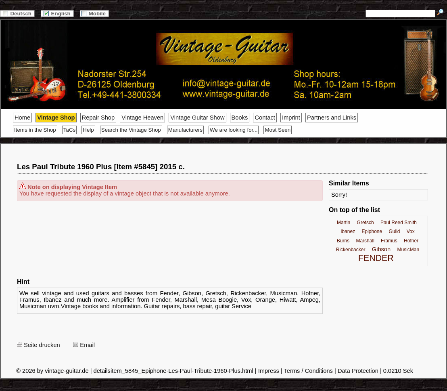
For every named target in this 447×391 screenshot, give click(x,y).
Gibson (381, 249)
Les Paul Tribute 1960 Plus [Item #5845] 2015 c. (101, 166)
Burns (343, 241)
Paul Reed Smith (398, 222)
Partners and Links (331, 117)
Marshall (365, 241)
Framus (389, 241)
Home (22, 117)
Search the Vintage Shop (131, 130)
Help (88, 130)
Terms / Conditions (308, 371)
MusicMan (408, 249)
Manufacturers (185, 130)
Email (84, 345)
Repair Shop (98, 117)
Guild (394, 231)
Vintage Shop (56, 117)
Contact (265, 117)
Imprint (291, 117)
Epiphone (371, 231)
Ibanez (347, 231)
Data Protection (358, 371)
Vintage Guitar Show (197, 117)
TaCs (69, 130)
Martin (343, 222)
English (57, 14)
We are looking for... (233, 130)
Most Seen (277, 130)
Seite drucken (38, 345)
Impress (268, 371)
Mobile (94, 14)
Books (240, 117)
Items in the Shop (35, 130)
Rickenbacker (351, 249)
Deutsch (17, 14)
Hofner (411, 241)
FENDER (376, 258)
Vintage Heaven (142, 117)
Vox (411, 231)
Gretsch (365, 222)
